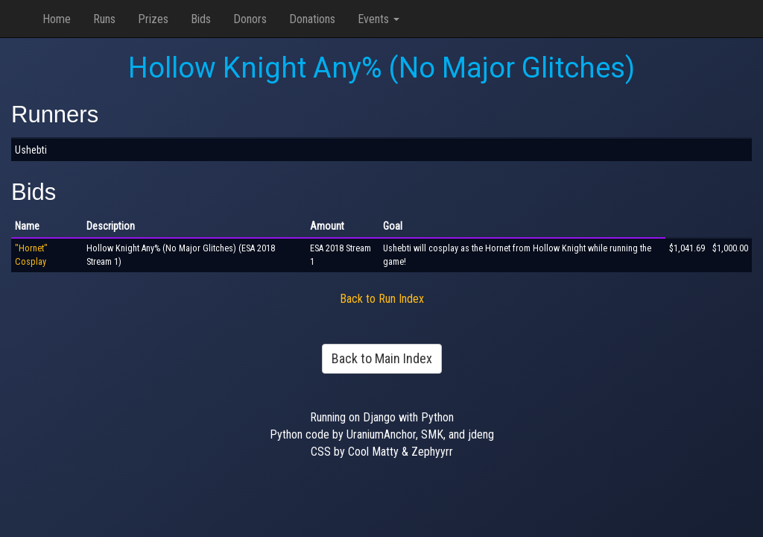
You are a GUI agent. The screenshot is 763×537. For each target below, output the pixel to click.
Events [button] (378, 19)
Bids (201, 19)
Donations (312, 19)
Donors (250, 19)
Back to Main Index (382, 358)
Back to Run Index (382, 299)
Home (56, 19)
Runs (104, 19)
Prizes (153, 19)
